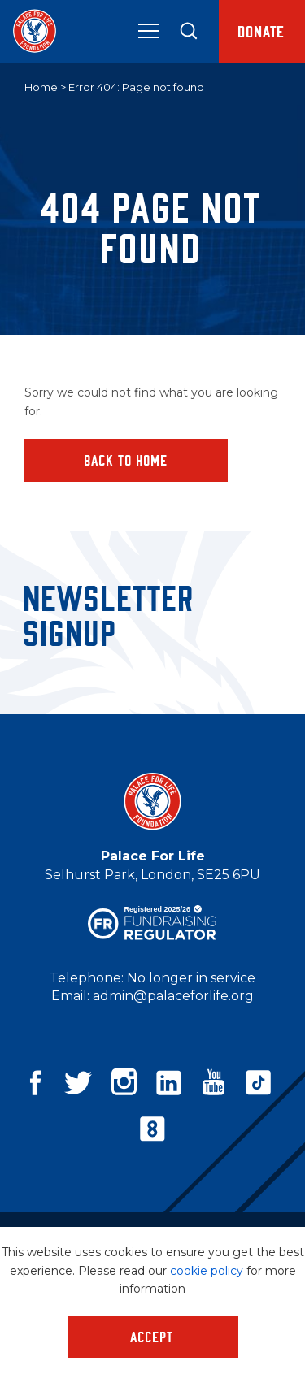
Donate (261, 31)
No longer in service (191, 978)
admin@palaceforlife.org (173, 995)
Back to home (126, 460)
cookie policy (206, 1270)
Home (41, 86)
